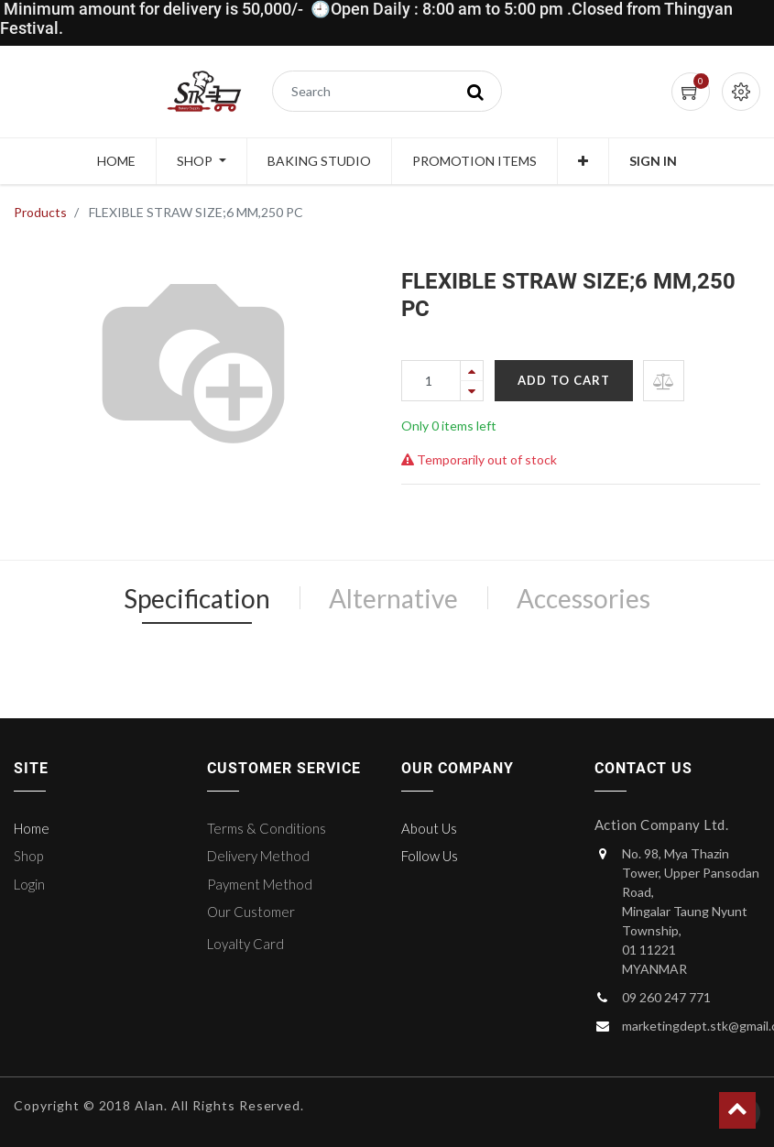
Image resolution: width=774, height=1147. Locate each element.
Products (40, 212)
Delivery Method (258, 855)
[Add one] (472, 370)
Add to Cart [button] (564, 380)
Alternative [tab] (393, 598)
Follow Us (429, 855)
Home (31, 828)
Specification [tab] (197, 598)
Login (29, 884)
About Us (429, 828)
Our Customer (251, 911)
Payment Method (259, 884)
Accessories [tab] (583, 598)
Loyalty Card (245, 943)
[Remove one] (472, 390)
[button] (583, 161)
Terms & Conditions (266, 828)
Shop (28, 855)
